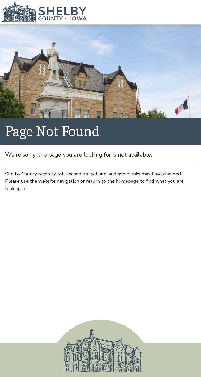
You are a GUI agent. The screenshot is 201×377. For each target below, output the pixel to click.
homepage (127, 181)
